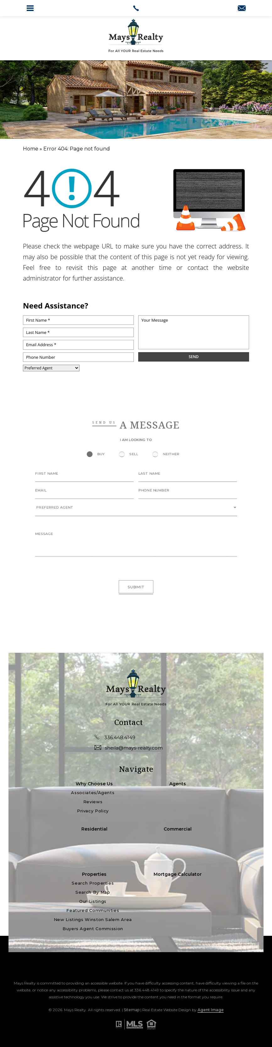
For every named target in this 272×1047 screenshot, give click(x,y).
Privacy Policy (93, 811)
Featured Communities (92, 910)
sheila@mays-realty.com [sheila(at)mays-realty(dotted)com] (129, 747)
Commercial (178, 829)
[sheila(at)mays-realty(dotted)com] (242, 8)
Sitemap (131, 1009)
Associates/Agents (92, 792)
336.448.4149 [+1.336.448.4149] (115, 737)
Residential (94, 829)
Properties (94, 874)
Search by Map (92, 892)
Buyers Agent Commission (93, 929)
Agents (177, 784)
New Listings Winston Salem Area (93, 920)
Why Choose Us (94, 784)
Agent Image (211, 1009)
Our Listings (92, 901)
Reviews (93, 802)
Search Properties (93, 883)
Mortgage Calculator (178, 874)
